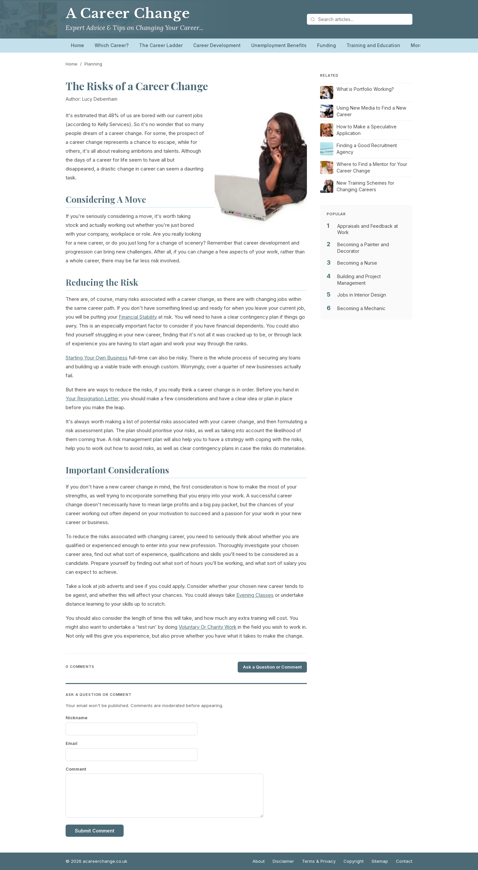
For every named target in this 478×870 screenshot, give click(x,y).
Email (71, 743)
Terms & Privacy (319, 861)
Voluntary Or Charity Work (207, 627)
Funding (326, 45)
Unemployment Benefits (279, 45)
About (259, 861)
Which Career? (112, 45)
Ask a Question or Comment (272, 667)
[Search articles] (359, 19)
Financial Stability (138, 317)
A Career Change (128, 13)
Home (77, 45)
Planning (93, 63)
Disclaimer (283, 861)
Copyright (354, 861)
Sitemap (380, 861)
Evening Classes (255, 595)
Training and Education (373, 45)
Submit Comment (94, 830)
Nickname (76, 717)
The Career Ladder (161, 45)
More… (419, 45)
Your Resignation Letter (92, 398)
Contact (404, 861)
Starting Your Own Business (97, 358)
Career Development (217, 45)
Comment (76, 769)
